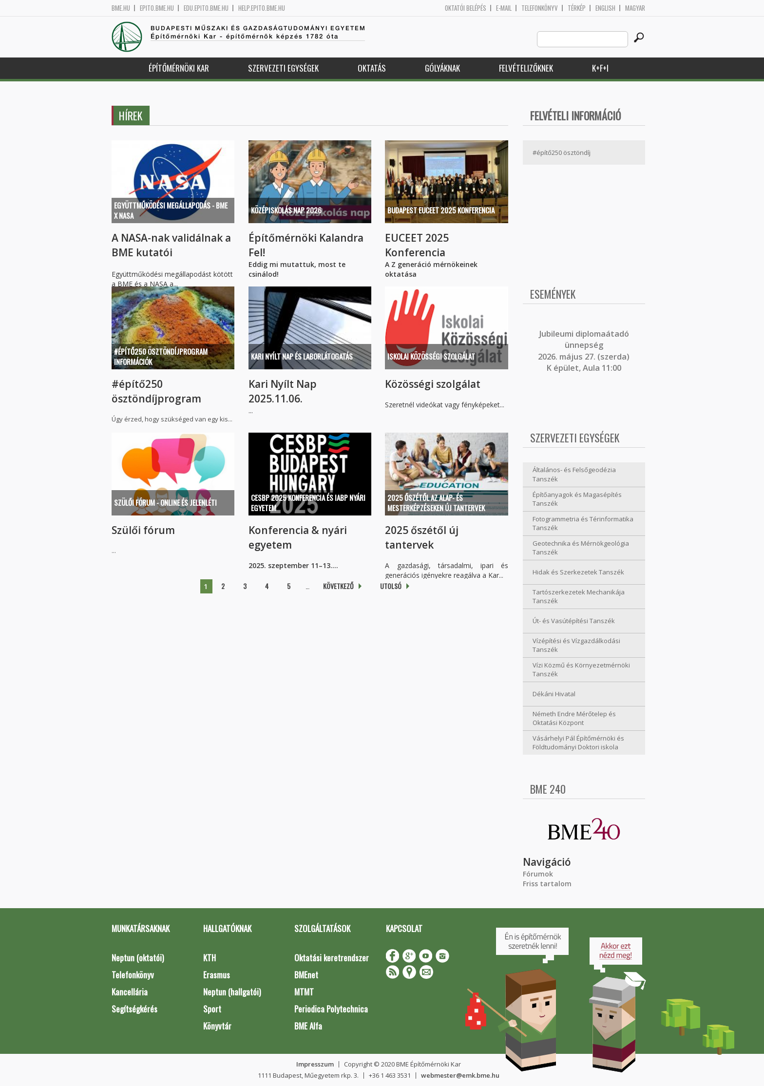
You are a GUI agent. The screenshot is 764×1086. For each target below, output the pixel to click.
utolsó (390, 586)
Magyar (635, 8)
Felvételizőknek (526, 68)
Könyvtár (217, 1026)
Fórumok (538, 873)
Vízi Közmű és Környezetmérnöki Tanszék (581, 670)
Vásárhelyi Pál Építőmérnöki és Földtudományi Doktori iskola (578, 743)
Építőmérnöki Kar (179, 68)
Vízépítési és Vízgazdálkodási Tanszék (576, 645)
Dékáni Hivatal (554, 693)
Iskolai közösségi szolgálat (431, 356)
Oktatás (372, 68)
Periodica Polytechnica (331, 1009)
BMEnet (306, 975)
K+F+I (600, 68)
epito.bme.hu (157, 8)
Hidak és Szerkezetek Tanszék (578, 572)
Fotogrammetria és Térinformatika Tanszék (583, 523)
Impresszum (315, 1064)
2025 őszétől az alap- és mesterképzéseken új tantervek (436, 502)
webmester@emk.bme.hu (460, 1075)
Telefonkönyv (539, 8)
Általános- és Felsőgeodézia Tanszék (574, 474)
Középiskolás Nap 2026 (286, 210)
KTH (209, 958)
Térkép (577, 8)
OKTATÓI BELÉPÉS (465, 8)
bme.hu (121, 8)
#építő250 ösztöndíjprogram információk (161, 356)
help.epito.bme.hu (261, 8)
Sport (212, 1009)
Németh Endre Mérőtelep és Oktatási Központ (574, 718)
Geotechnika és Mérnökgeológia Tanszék (581, 548)
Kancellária (130, 992)
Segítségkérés (134, 1009)
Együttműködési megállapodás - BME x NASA (171, 210)
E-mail (504, 8)
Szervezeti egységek (283, 68)
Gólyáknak (442, 68)
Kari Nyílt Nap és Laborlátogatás (302, 356)
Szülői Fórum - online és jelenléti (165, 502)
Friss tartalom (547, 883)
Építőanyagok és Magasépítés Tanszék (577, 499)
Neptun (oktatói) (138, 958)
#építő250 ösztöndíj (562, 152)
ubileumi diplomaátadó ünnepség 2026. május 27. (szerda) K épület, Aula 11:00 (584, 350)
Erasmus (216, 975)
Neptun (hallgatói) (232, 992)
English (605, 8)
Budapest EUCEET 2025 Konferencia (441, 210)
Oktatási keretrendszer (331, 958)
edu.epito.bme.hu (206, 8)
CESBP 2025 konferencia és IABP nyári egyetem (308, 502)
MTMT (304, 992)
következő (338, 586)
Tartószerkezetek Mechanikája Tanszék (579, 597)
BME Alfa (308, 1026)
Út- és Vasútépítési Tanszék (574, 620)
